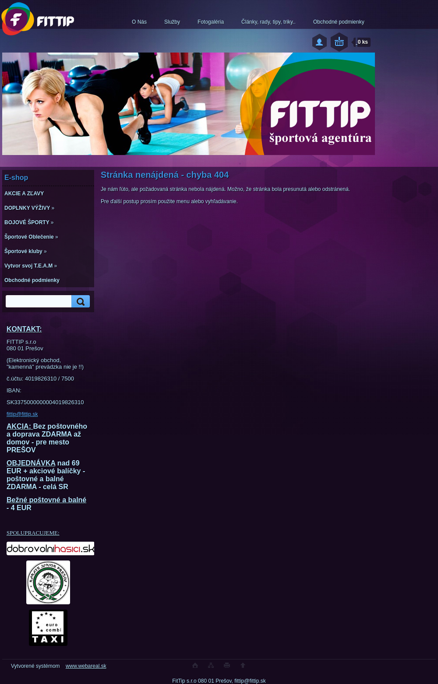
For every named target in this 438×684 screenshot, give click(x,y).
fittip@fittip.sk (22, 414)
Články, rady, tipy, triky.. (268, 22)
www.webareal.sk (86, 666)
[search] (79, 301)
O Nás (139, 22)
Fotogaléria (211, 22)
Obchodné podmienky (338, 22)
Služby (172, 22)
